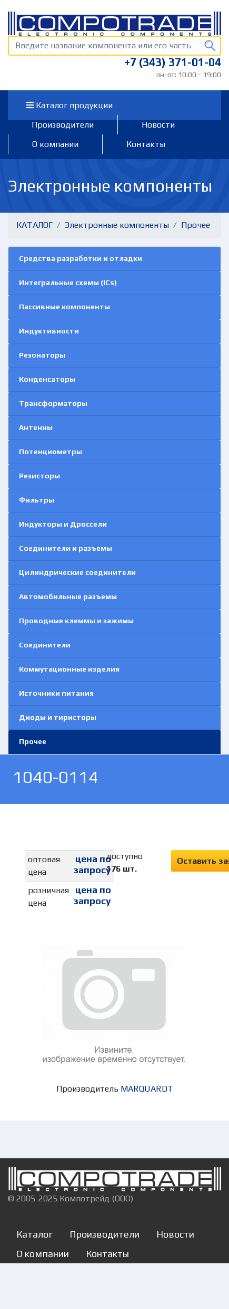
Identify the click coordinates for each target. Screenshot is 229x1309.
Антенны (36, 427)
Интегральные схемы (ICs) (68, 282)
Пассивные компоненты (64, 306)
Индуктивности (49, 331)
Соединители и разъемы (65, 548)
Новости (158, 125)
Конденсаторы (47, 379)
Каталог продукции (69, 105)
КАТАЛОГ (34, 225)
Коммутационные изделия (69, 669)
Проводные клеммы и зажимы (76, 620)
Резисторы (39, 476)
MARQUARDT (147, 1089)
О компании (55, 144)
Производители (63, 125)
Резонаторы (42, 355)
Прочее (195, 225)
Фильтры (36, 500)
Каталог (34, 1234)
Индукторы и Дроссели (63, 524)
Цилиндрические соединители (77, 572)
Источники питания (56, 693)
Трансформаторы (53, 403)
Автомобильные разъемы (68, 596)
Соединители (45, 645)
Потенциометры (50, 451)
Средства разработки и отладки (80, 258)
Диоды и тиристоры (57, 717)
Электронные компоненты (117, 225)
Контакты (145, 144)
